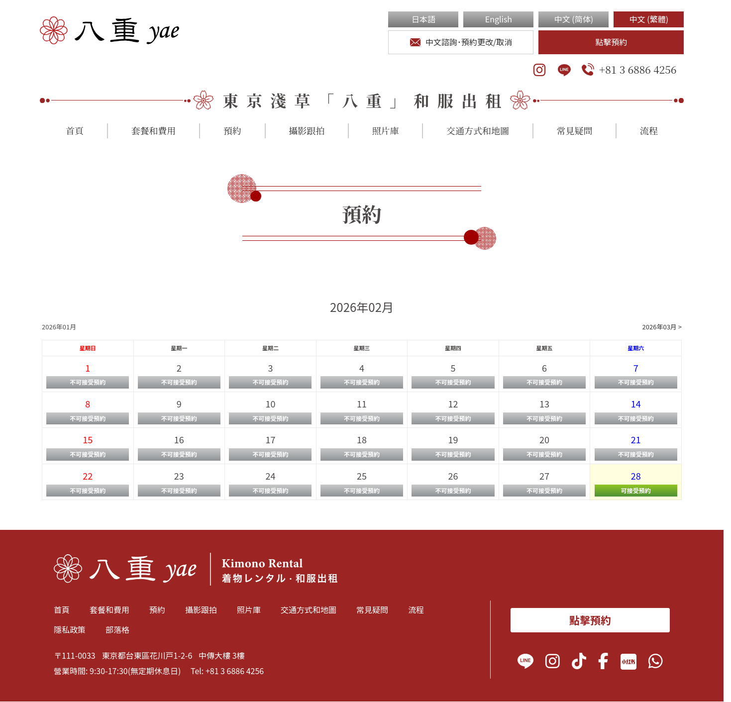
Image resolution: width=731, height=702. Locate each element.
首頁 (75, 130)
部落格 (117, 629)
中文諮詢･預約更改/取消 (461, 42)
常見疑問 (574, 130)
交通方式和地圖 (477, 130)
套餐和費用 (153, 130)
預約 (232, 130)
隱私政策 (70, 629)
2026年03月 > (662, 326)
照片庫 (385, 130)
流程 (649, 130)
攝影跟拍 (306, 130)
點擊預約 (611, 42)
